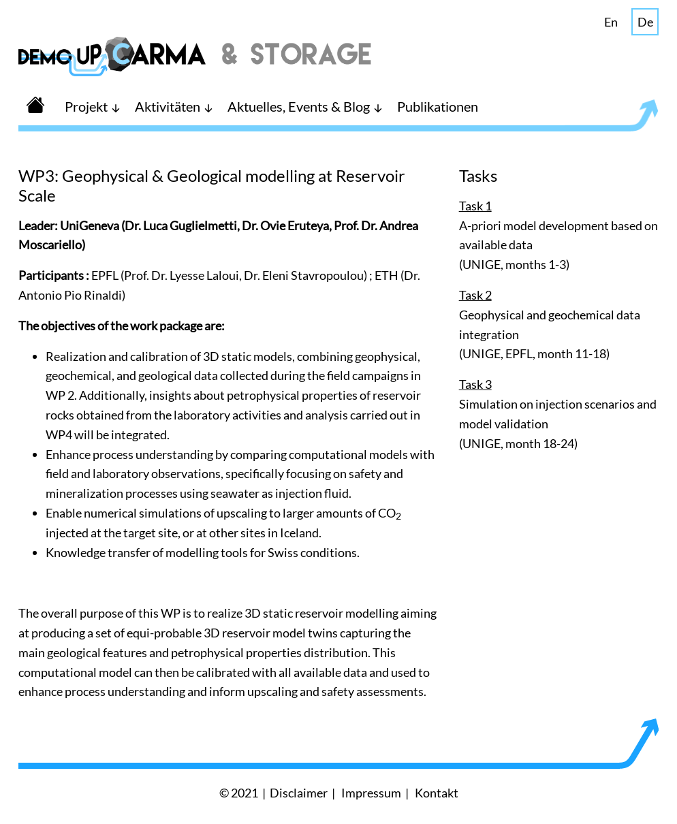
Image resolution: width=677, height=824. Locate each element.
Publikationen (437, 106)
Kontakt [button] (436, 792)
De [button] (645, 21)
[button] (35, 106)
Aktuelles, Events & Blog (298, 106)
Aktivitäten (167, 106)
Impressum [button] (371, 792)
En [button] (611, 21)
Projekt (86, 106)
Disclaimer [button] (299, 792)
